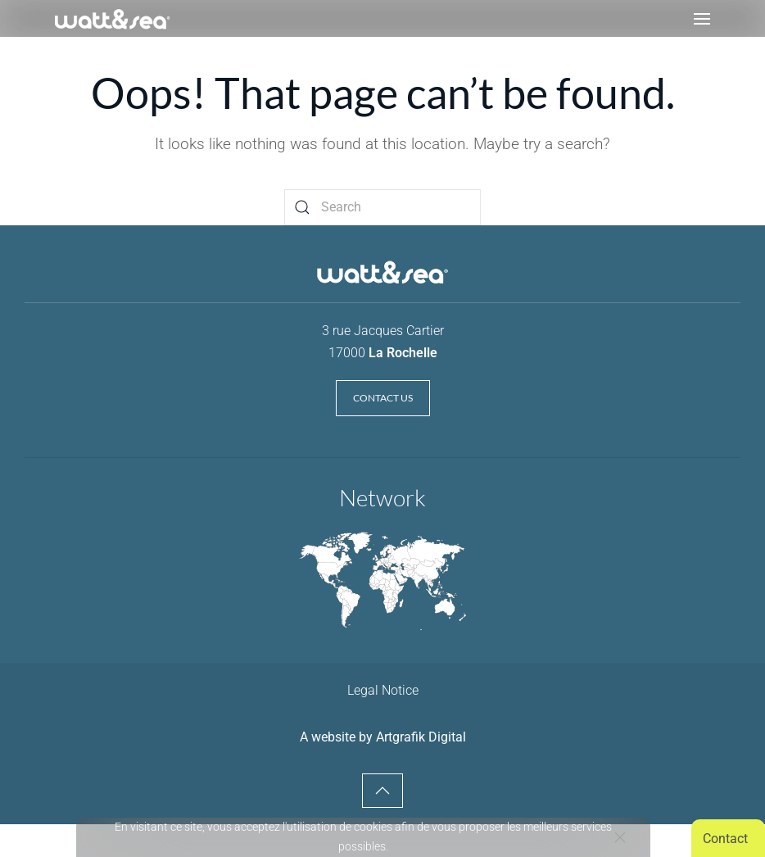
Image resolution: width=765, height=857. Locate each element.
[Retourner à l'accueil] (112, 18)
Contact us (383, 398)
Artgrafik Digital (421, 737)
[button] (702, 18)
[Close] (620, 837)
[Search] (382, 207)
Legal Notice (383, 690)
